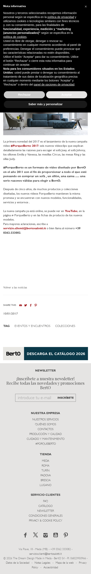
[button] (86, 6)
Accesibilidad (50, 567)
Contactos (45, 429)
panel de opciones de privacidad (54, 84)
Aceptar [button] (66, 94)
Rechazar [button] (24, 94)
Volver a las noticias (15, 287)
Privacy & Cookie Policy (45, 520)
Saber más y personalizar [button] (46, 104)
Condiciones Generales (45, 515)
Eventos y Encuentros (32, 326)
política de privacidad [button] (61, 17)
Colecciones (65, 326)
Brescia (46, 480)
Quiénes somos (45, 424)
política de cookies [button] (14, 37)
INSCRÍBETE (65, 398)
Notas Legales (42, 562)
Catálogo (45, 506)
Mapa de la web (65, 562)
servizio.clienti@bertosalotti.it (24, 228)
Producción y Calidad (45, 434)
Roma (45, 465)
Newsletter (45, 511)
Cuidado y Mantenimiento (46, 439)
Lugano (45, 485)
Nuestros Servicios (45, 419)
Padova (45, 475)
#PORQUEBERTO (45, 443)
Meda (45, 461)
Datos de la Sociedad (18, 562)
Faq (45, 501)
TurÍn (45, 470)
